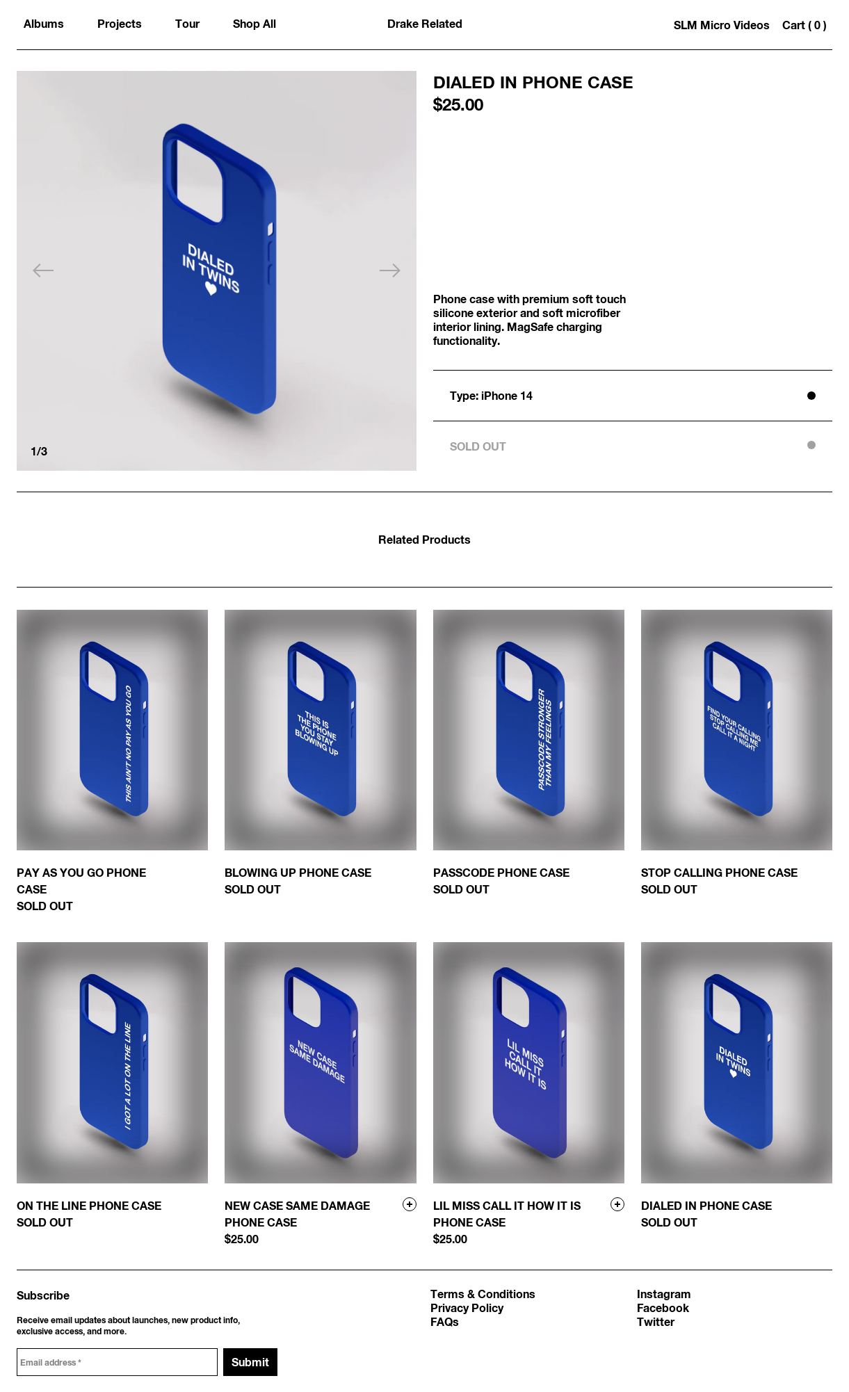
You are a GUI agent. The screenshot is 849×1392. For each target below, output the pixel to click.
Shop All (254, 23)
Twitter (655, 1321)
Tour (187, 23)
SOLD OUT (478, 446)
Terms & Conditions (482, 1293)
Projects (119, 23)
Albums (44, 23)
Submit (250, 1361)
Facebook (663, 1307)
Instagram (664, 1293)
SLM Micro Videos (722, 24)
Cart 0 (804, 24)
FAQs (444, 1321)
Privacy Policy (466, 1307)
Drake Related (424, 23)
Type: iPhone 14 (491, 395)
